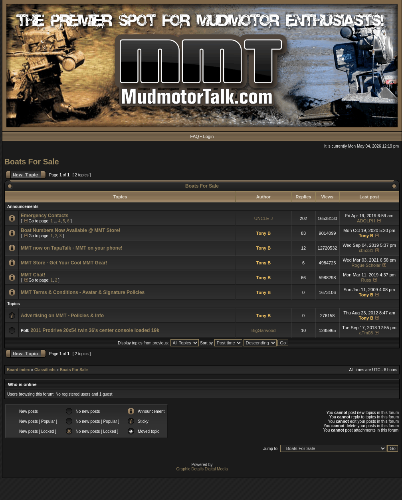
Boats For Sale (31, 161)
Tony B (263, 233)
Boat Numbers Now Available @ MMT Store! (71, 230)
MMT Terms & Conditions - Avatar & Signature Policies (83, 292)
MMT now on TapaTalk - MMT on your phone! (72, 248)
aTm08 (366, 332)
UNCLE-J (263, 218)
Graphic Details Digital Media (202, 469)
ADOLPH (366, 220)
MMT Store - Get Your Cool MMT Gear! (64, 263)
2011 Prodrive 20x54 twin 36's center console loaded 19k (94, 330)
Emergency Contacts (44, 215)
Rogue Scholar (366, 265)
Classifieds (44, 370)
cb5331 (366, 250)
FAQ (194, 136)
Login (208, 136)
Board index (18, 370)
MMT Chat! (33, 275)
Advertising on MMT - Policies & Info (62, 315)
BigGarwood (263, 330)
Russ (366, 280)
